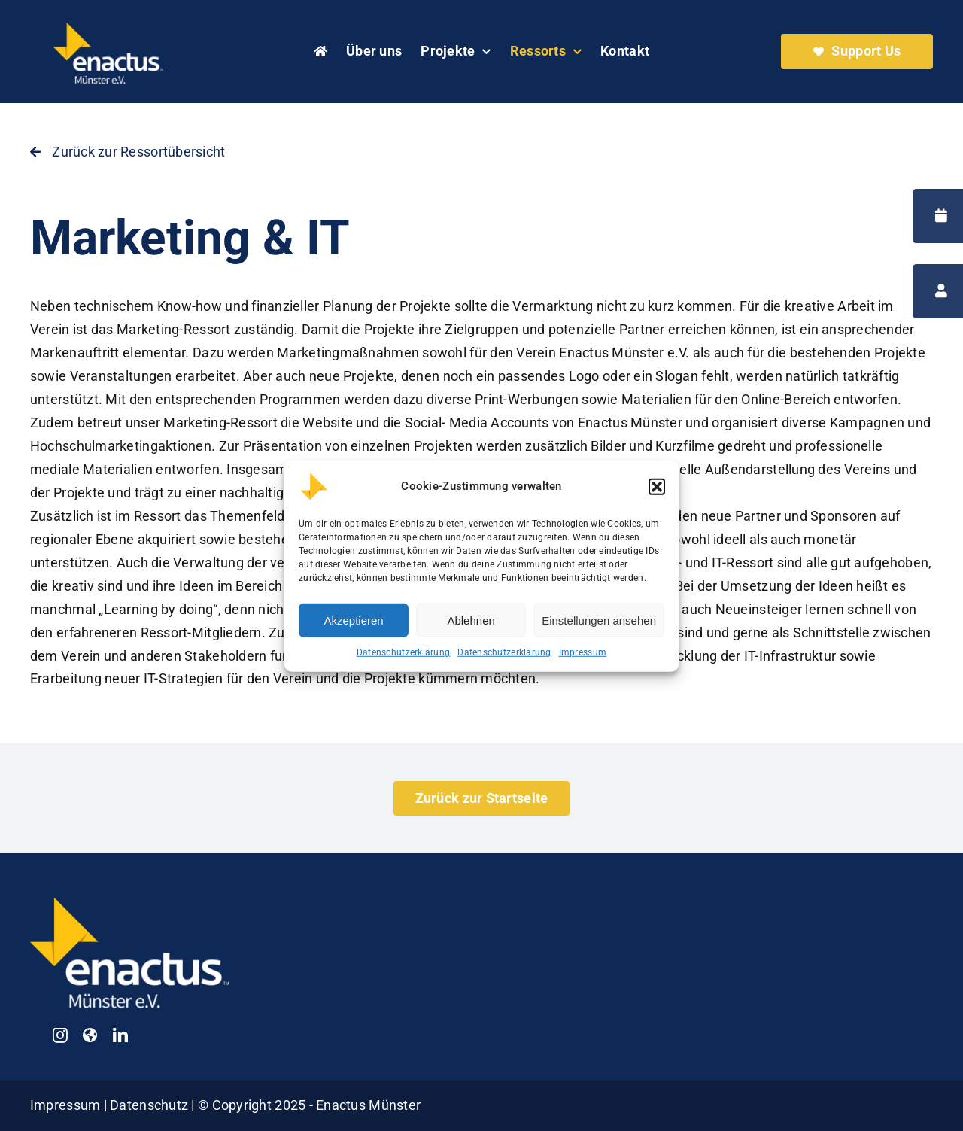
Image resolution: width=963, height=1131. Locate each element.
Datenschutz (150, 1105)
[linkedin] (120, 1035)
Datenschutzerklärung (403, 663)
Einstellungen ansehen (599, 630)
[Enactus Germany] (90, 1035)
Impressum (582, 663)
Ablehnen (470, 630)
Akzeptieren (353, 630)
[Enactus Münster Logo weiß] (108, 25)
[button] (656, 497)
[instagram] (60, 1035)
